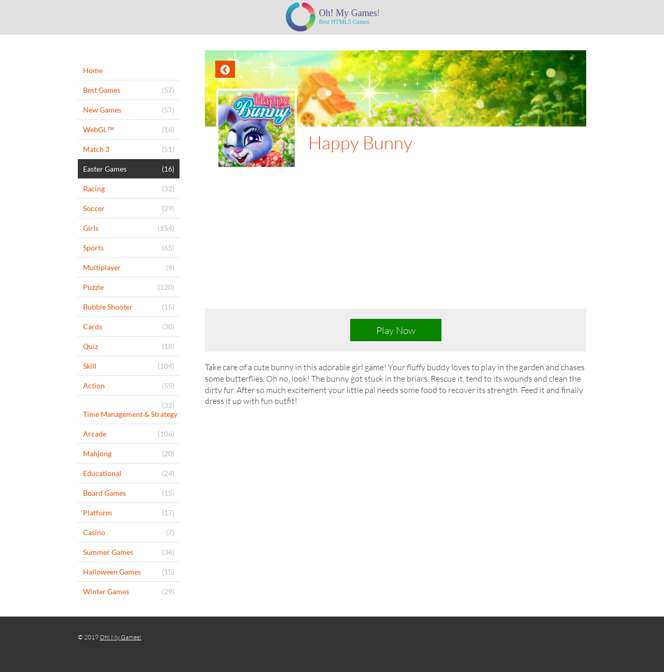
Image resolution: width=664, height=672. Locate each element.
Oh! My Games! (121, 637)
